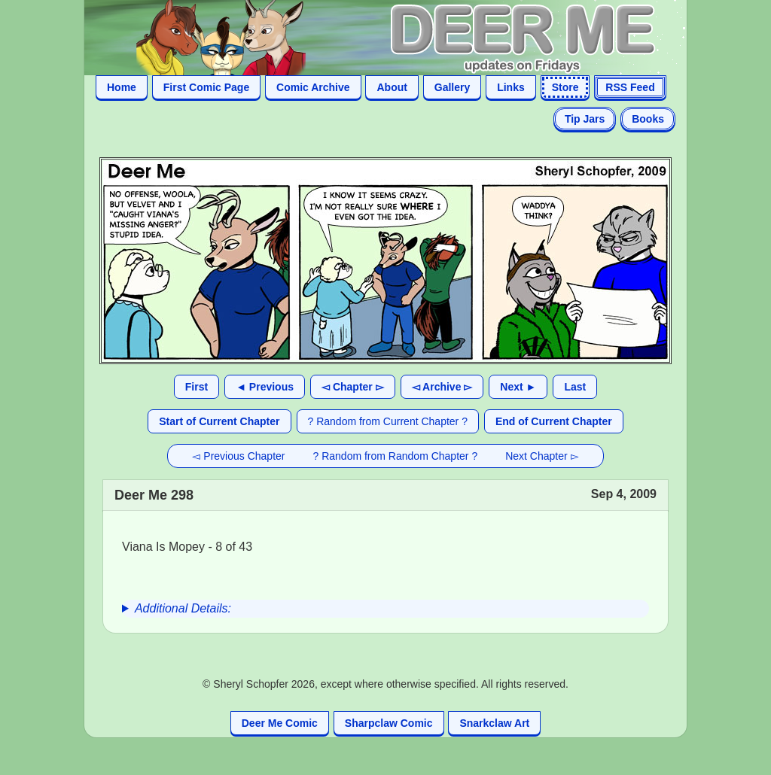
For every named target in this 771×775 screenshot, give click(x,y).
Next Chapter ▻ (541, 456)
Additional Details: (183, 608)
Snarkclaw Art (494, 723)
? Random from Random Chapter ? (395, 456)
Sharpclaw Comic (389, 723)
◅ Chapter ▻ (353, 387)
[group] (385, 609)
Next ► (518, 387)
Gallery (452, 87)
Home (121, 87)
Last (575, 387)
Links (511, 87)
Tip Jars (585, 119)
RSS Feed (629, 87)
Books (648, 119)
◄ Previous (265, 387)
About (391, 87)
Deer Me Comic (280, 723)
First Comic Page (206, 87)
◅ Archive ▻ (442, 387)
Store (565, 87)
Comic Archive (313, 87)
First (196, 387)
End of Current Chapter (553, 421)
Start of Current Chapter (219, 421)
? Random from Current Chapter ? (388, 421)
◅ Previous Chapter (238, 456)
